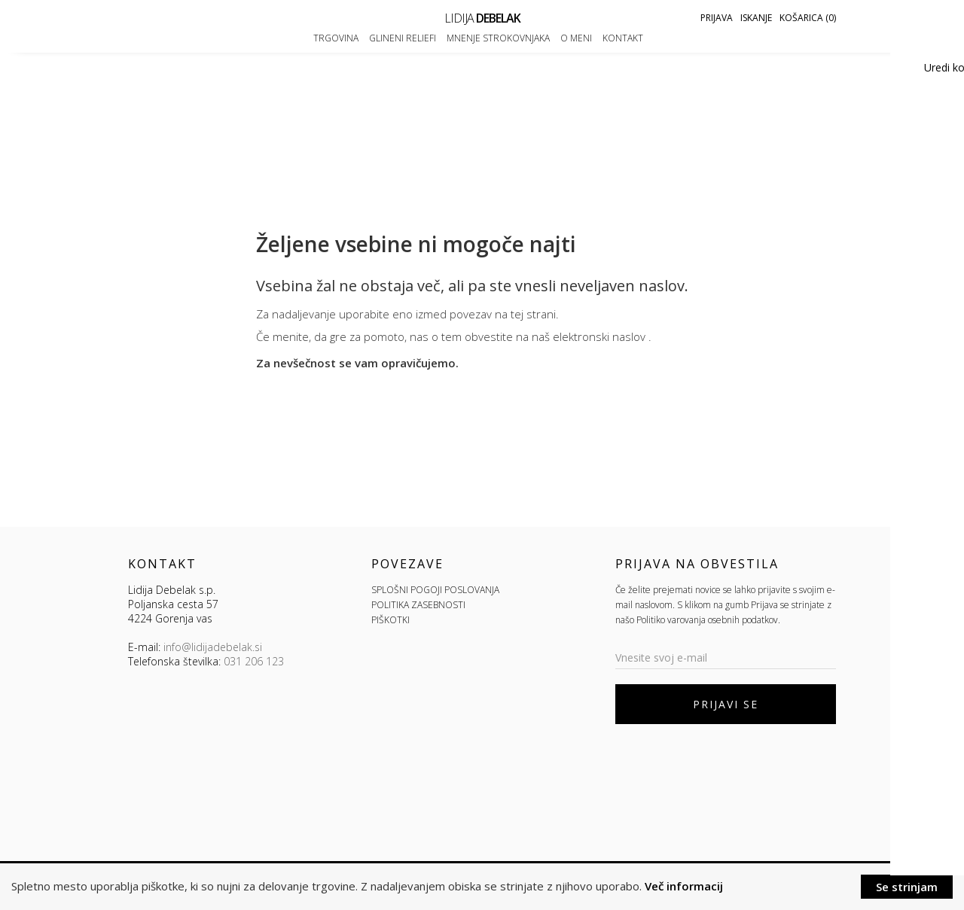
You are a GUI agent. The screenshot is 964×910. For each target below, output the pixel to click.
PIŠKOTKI (390, 619)
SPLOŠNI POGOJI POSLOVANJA (435, 589)
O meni (576, 38)
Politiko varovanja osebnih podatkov (707, 619)
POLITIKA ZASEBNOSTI (418, 604)
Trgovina (335, 38)
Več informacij (684, 885)
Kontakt (622, 38)
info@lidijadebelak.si (212, 647)
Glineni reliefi (402, 38)
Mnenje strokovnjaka (498, 38)
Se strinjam (907, 886)
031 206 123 (254, 661)
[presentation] (729, 768)
